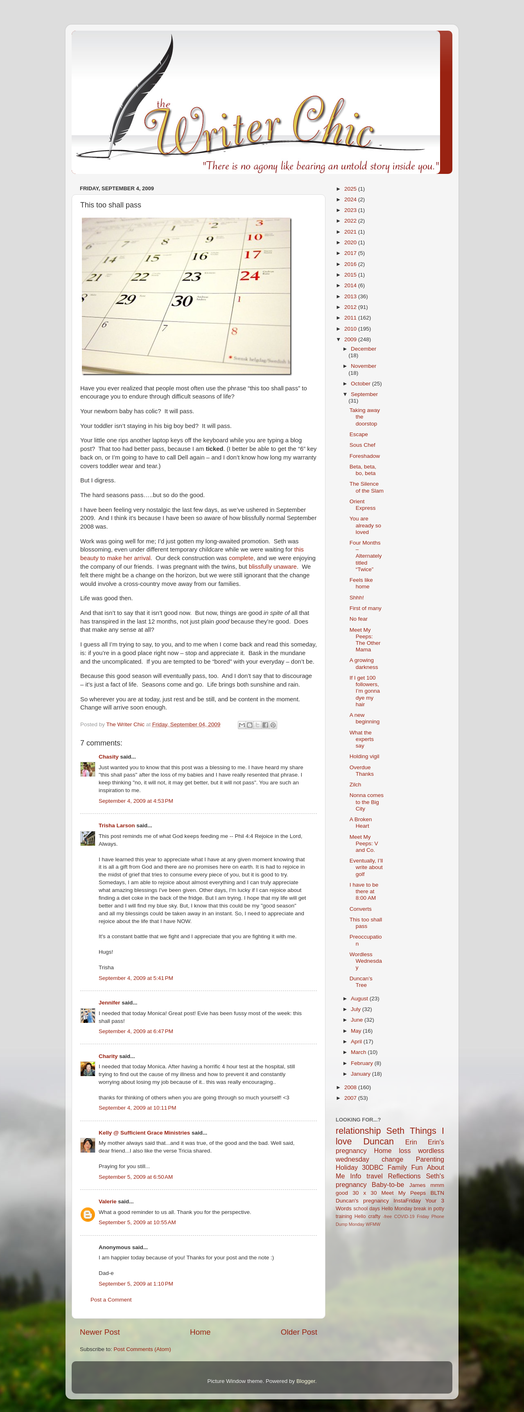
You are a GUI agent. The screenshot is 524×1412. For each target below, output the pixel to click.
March (359, 1052)
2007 (351, 1098)
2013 (351, 296)
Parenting (430, 1159)
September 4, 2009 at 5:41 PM (136, 978)
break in (423, 1209)
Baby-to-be (388, 1184)
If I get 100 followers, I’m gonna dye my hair (365, 691)
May (357, 1031)
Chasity (109, 757)
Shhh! (357, 598)
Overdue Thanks (362, 770)
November (363, 366)
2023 (351, 210)
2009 (351, 339)
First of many (366, 608)
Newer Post (100, 1332)
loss (405, 1150)
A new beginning (365, 718)
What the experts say (362, 739)
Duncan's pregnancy (362, 1201)
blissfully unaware (273, 566)
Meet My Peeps (404, 1193)
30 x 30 (364, 1193)
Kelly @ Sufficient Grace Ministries (144, 1133)
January (361, 1074)
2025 (351, 189)
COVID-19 (404, 1216)
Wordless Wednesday (366, 961)
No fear (359, 619)
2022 (351, 221)
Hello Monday (397, 1209)
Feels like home (361, 583)
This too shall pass (366, 923)
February (363, 1063)
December (363, 349)
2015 (351, 275)
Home (200, 1332)
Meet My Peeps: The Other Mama (365, 640)
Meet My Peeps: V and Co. (364, 843)
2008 (351, 1087)
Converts (361, 909)
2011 (351, 318)
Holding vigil (364, 756)
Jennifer (109, 1003)
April (357, 1041)
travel (374, 1176)
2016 (351, 264)
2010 (351, 329)
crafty (374, 1216)
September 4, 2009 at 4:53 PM (136, 801)
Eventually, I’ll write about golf (366, 867)
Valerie (108, 1201)
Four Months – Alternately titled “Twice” (366, 556)
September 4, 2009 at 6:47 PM (136, 1031)
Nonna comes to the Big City (367, 801)
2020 (351, 242)
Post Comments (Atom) (142, 1349)
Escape (359, 434)
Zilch (355, 784)
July (356, 1009)
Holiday (347, 1167)
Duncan (379, 1141)
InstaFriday (407, 1201)
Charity (108, 1056)
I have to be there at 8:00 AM (364, 891)
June (357, 1020)
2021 (351, 232)
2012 (351, 307)
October (361, 384)
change (392, 1159)
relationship (358, 1131)
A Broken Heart (361, 822)
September (364, 394)
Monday (356, 1224)
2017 (351, 253)
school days (366, 1209)
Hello (360, 1216)
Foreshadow (365, 456)
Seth (395, 1131)
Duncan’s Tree (361, 981)
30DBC (372, 1167)
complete (241, 558)
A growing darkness (364, 663)
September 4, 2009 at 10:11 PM (137, 1108)
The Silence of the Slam (367, 487)
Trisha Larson (117, 825)
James (417, 1185)
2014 (351, 285)
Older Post (299, 1332)
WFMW (373, 1224)
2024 (351, 199)
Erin (411, 1142)
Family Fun (405, 1167)
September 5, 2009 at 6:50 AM (136, 1177)
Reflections (404, 1176)
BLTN (437, 1193)
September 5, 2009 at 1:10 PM (136, 1284)
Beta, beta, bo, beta (363, 470)
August (360, 998)
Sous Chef (362, 445)
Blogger (305, 1381)
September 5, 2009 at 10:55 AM (137, 1222)
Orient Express (363, 504)
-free (387, 1216)
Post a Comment (111, 1300)
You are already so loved (365, 525)
